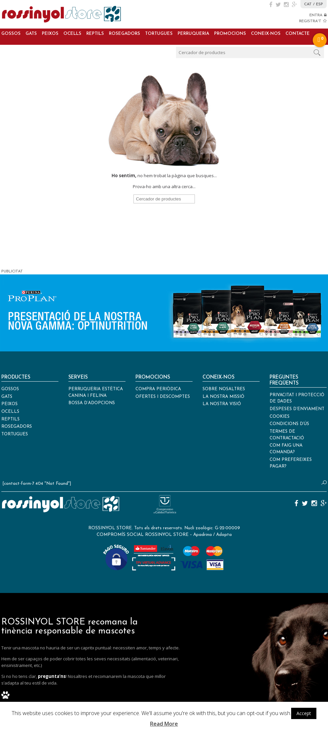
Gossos (11, 34)
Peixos (50, 34)
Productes (15, 377)
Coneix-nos (266, 34)
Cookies (279, 416)
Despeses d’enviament (297, 409)
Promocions (230, 34)
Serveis (78, 377)
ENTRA (318, 15)
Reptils (95, 34)
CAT (308, 4)
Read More (164, 723)
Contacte (298, 34)
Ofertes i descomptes (162, 397)
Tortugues (159, 34)
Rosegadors (124, 34)
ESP (319, 4)
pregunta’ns (52, 676)
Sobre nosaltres (224, 389)
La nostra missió (223, 397)
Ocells (72, 34)
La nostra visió (222, 404)
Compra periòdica (158, 389)
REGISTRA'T (313, 21)
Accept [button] (303, 713)
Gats (31, 34)
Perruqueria (193, 34)
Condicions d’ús (289, 424)
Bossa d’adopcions (91, 403)
